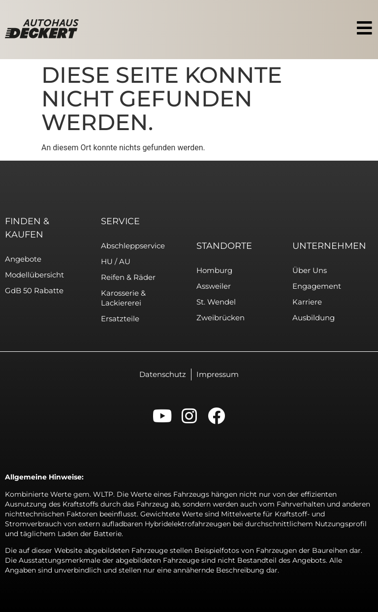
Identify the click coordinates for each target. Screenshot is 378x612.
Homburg (214, 270)
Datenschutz (162, 374)
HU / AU (115, 261)
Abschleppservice (133, 245)
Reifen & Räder (128, 277)
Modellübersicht (34, 274)
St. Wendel (216, 301)
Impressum (217, 374)
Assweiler (213, 286)
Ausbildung (313, 317)
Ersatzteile (120, 318)
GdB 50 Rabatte (34, 290)
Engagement (316, 286)
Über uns (309, 270)
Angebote (23, 259)
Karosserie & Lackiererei (123, 297)
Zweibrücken (220, 317)
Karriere (307, 301)
